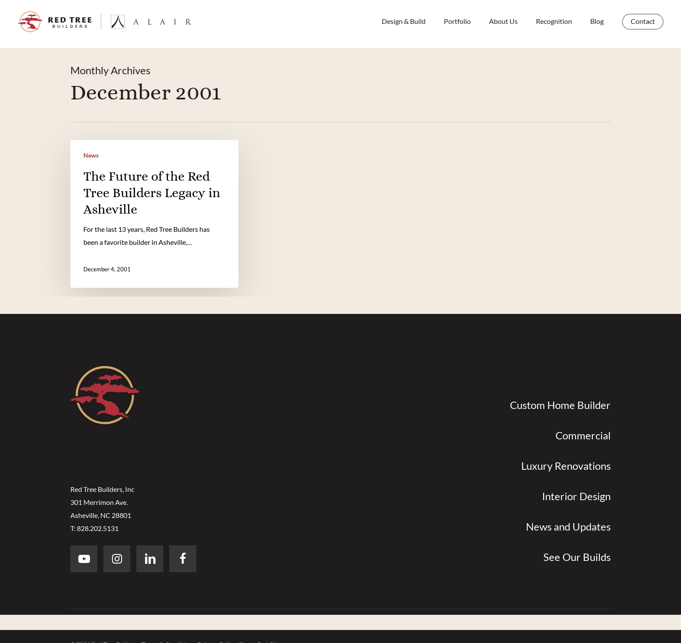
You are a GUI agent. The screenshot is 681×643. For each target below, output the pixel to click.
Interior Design (576, 496)
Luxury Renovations (566, 465)
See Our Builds (577, 557)
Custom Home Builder (560, 405)
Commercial (583, 435)
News (91, 155)
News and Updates (568, 526)
